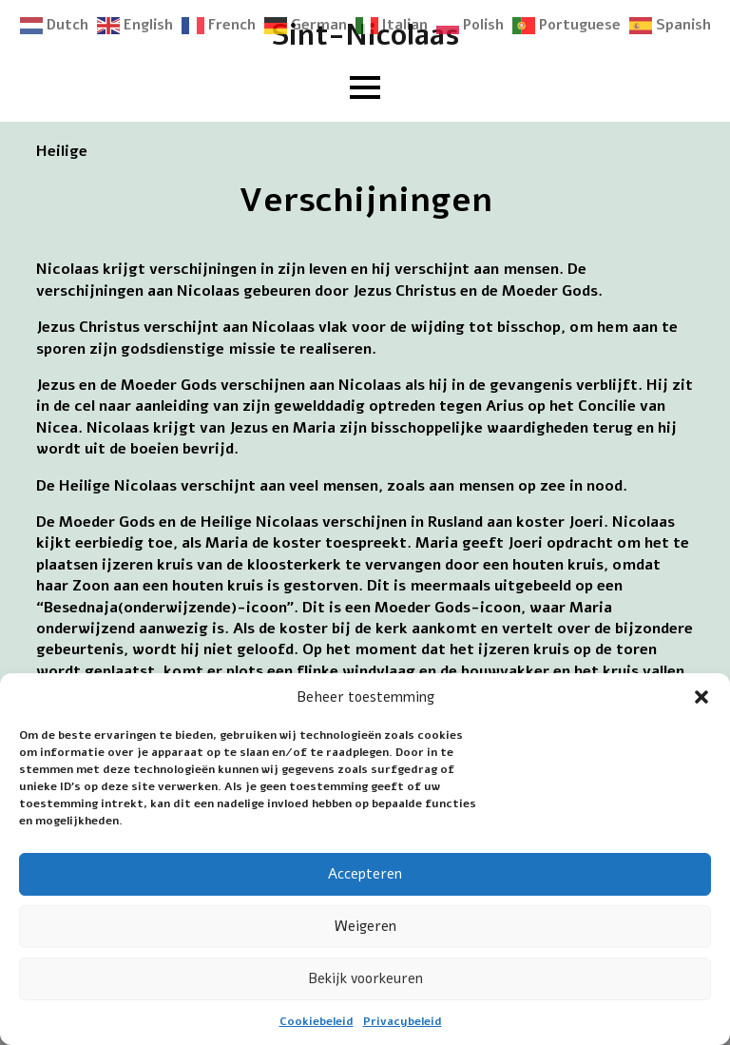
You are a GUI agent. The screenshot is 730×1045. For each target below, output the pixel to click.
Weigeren (365, 926)
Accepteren (365, 873)
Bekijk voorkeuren (365, 978)
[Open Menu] (365, 87)
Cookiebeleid (316, 1021)
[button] (701, 696)
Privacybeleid (402, 1021)
